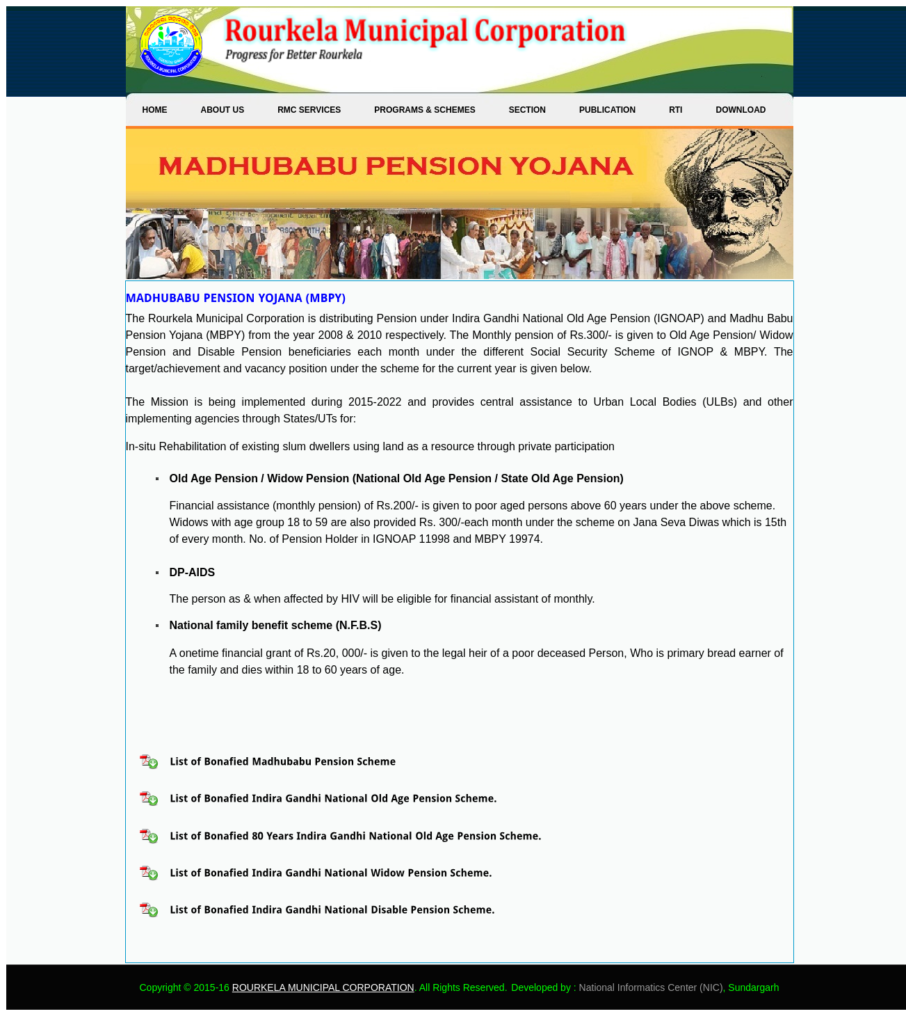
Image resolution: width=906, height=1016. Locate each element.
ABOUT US (223, 110)
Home (155, 110)
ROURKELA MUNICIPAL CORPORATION (323, 987)
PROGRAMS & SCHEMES (424, 110)
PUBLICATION (607, 110)
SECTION (527, 110)
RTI (675, 110)
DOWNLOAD (740, 110)
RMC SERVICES (309, 110)
